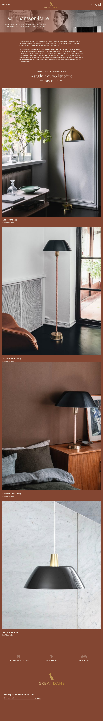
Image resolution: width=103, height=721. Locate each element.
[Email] (22, 698)
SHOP (8, 5)
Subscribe (38, 698)
